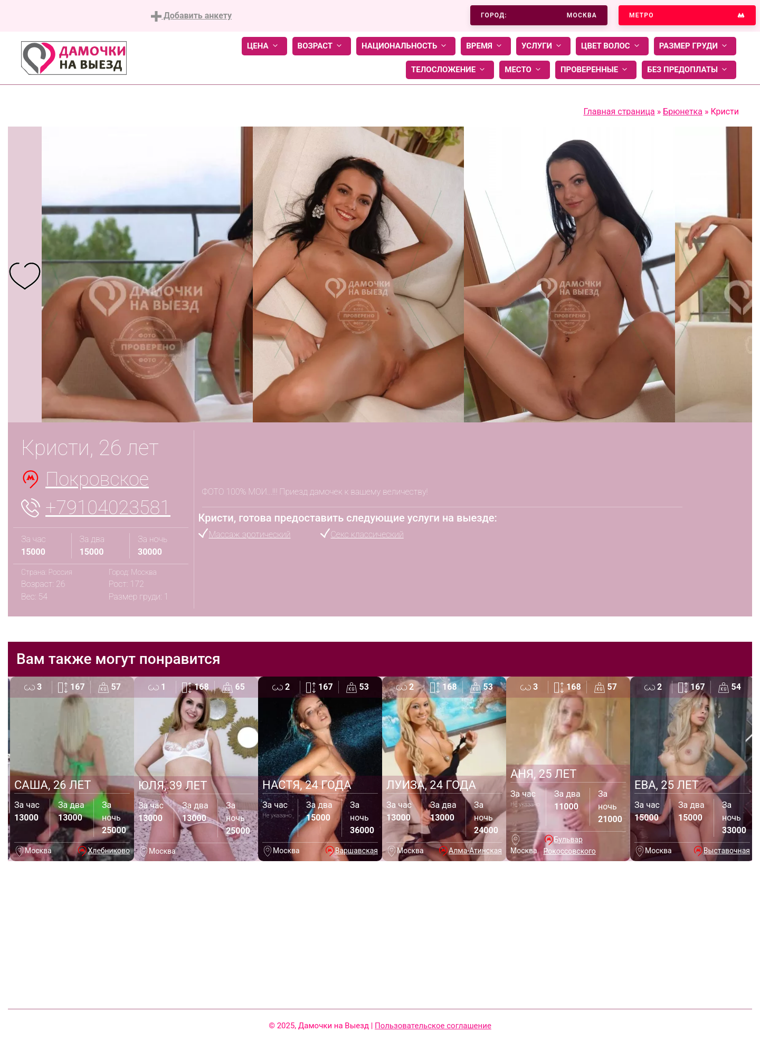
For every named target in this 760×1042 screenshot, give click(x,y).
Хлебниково (109, 850)
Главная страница (618, 112)
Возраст (322, 46)
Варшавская (356, 850)
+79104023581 (107, 508)
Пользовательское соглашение (433, 1025)
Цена (264, 46)
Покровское (97, 479)
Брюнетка (682, 112)
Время (486, 46)
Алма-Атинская (475, 850)
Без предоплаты (689, 70)
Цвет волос (612, 46)
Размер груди (695, 46)
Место (525, 70)
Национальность (406, 46)
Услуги (543, 46)
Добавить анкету (191, 16)
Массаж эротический (250, 534)
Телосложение (450, 70)
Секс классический (367, 534)
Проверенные (595, 70)
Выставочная (727, 850)
